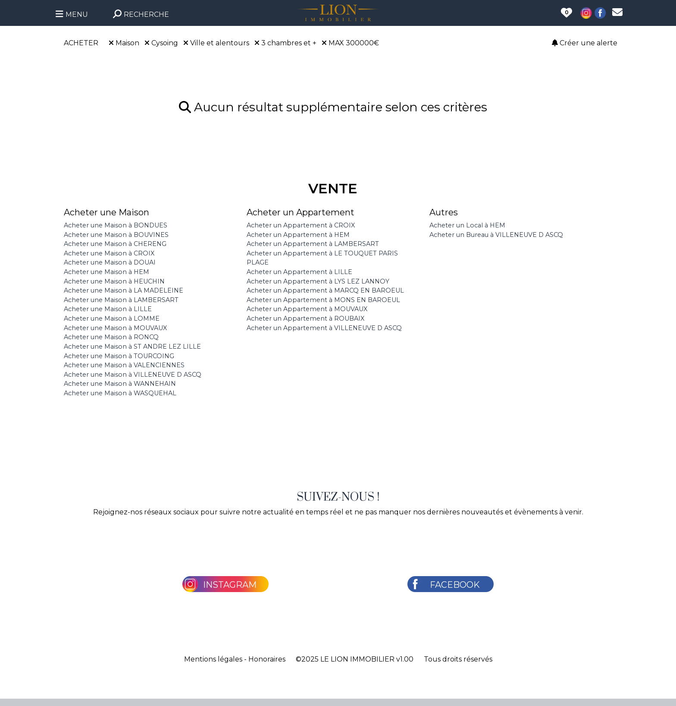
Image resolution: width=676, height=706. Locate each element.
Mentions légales (213, 659)
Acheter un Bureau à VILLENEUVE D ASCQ (496, 235)
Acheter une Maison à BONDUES (115, 225)
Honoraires (266, 659)
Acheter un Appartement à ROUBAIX (305, 318)
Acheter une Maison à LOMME (112, 318)
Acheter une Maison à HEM (106, 272)
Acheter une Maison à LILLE (108, 309)
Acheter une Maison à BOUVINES (116, 235)
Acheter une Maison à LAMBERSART (121, 300)
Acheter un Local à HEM (467, 225)
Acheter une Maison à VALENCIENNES (124, 365)
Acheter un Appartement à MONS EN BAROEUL (323, 300)
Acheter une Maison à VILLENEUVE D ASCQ (132, 374)
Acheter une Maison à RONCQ (111, 337)
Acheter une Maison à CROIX (109, 253)
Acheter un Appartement (300, 212)
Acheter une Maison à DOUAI (110, 262)
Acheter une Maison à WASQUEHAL (120, 393)
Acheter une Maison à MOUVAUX (115, 328)
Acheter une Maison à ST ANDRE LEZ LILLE (132, 346)
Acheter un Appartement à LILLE (299, 272)
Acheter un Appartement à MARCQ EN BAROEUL (325, 290)
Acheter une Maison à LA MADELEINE (123, 290)
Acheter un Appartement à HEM (298, 235)
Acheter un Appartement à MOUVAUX (307, 309)
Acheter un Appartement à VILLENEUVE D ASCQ (324, 328)
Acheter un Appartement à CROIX (301, 225)
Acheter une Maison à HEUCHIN (114, 281)
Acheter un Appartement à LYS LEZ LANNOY (318, 281)
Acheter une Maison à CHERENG (115, 244)
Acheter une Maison (106, 212)
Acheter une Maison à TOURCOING (119, 356)
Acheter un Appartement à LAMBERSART (313, 244)
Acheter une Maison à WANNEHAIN (120, 384)
